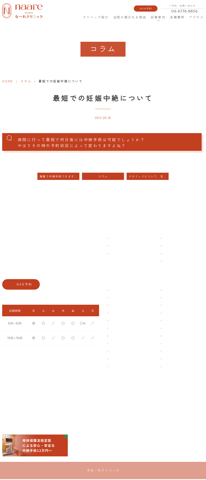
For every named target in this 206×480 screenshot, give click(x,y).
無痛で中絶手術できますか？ (59, 178)
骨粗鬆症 (115, 352)
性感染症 (115, 360)
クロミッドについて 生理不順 (149, 178)
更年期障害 (116, 344)
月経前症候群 (117, 321)
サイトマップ (171, 262)
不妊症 (167, 291)
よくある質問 (171, 239)
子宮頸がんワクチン (175, 306)
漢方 (166, 299)
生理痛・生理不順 (120, 299)
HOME (75, 17)
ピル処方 (169, 321)
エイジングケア (173, 314)
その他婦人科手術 (174, 352)
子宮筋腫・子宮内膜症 (123, 306)
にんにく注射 (171, 360)
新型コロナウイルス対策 (178, 254)
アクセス (197, 17)
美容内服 (169, 367)
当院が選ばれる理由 (129, 17)
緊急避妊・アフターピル (178, 329)
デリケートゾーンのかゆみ (125, 337)
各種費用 (177, 17)
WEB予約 (146, 8)
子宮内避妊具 (171, 337)
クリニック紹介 (96, 17)
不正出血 (115, 291)
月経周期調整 (117, 314)
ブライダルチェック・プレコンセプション (134, 367)
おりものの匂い (119, 329)
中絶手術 (169, 344)
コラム (25, 81)
